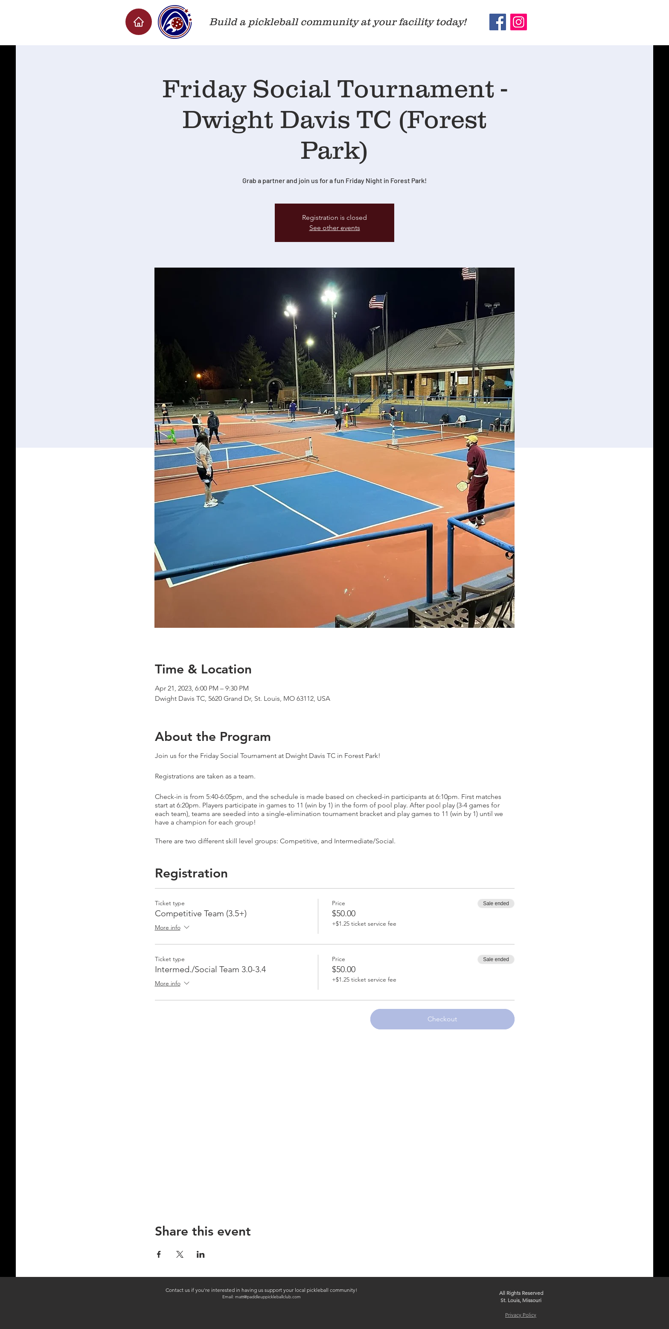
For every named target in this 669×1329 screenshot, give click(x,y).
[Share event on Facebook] (159, 1254)
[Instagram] (518, 22)
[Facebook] (497, 22)
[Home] (138, 22)
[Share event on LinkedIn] (201, 1254)
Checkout (442, 1019)
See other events (334, 228)
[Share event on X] (180, 1254)
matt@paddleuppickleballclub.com (268, 1297)
